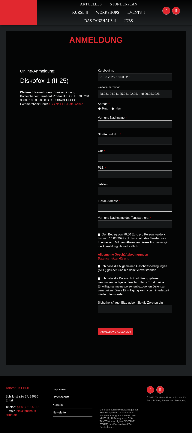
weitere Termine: (109, 87)
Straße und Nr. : (109, 134)
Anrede (104, 104)
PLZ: (102, 167)
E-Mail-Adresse (109, 201)
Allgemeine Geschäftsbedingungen (123, 254)
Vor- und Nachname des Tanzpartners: (124, 217)
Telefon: (104, 184)
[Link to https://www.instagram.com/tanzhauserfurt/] (166, 11)
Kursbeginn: (106, 70)
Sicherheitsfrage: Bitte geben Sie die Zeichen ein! (132, 302)
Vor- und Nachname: (112, 117)
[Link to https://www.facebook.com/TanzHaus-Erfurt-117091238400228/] (176, 11)
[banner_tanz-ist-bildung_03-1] (96, 343)
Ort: (101, 150)
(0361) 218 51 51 (28, 407)
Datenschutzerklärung (113, 258)
